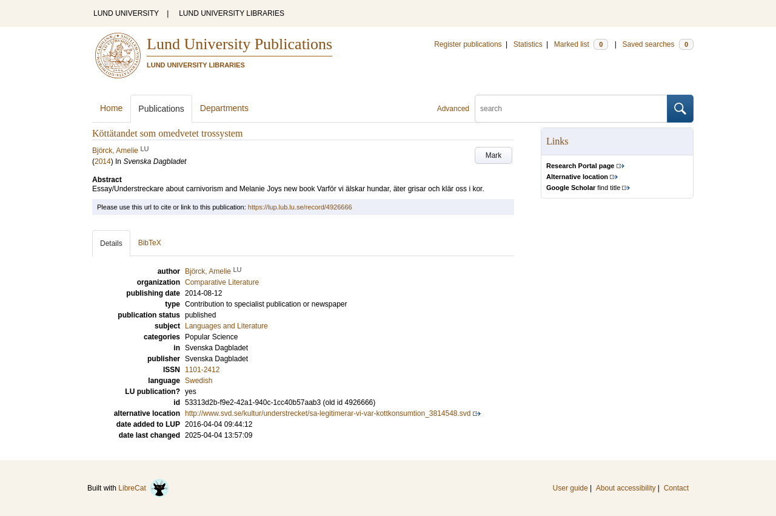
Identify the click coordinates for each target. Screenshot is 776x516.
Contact (676, 488)
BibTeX (149, 243)
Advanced (453, 108)
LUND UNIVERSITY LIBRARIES (231, 13)
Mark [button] (494, 155)
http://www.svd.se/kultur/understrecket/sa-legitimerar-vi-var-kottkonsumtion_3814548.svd (328, 413)
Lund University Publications (239, 44)
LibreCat (143, 488)
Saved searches (658, 44)
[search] (571, 109)
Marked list (581, 44)
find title (583, 187)
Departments (224, 108)
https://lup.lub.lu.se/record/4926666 (300, 207)
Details (111, 243)
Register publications (467, 44)
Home (111, 108)
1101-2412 (202, 369)
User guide (570, 488)
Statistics (528, 44)
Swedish (198, 380)
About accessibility (626, 488)
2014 (103, 161)
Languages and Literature (226, 326)
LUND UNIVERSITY (126, 13)
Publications (161, 109)
